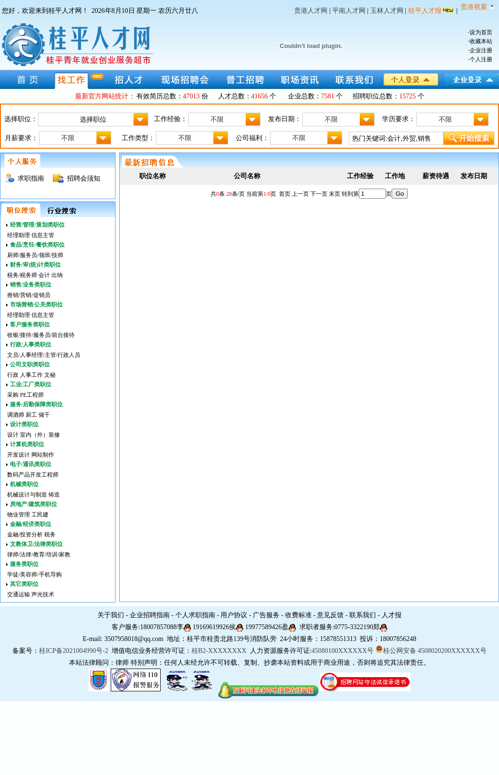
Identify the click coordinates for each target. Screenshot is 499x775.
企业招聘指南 (150, 615)
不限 (235, 119)
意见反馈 (330, 615)
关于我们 (110, 615)
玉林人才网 (386, 10)
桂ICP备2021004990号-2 (73, 650)
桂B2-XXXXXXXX (220, 650)
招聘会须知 (83, 178)
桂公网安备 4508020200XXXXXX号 (431, 650)
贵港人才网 (310, 10)
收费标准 (298, 615)
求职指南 (31, 178)
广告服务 (266, 615)
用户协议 (234, 615)
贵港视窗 (477, 6)
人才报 (392, 615)
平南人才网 (348, 10)
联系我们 (362, 615)
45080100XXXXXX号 (342, 650)
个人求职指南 (195, 615)
